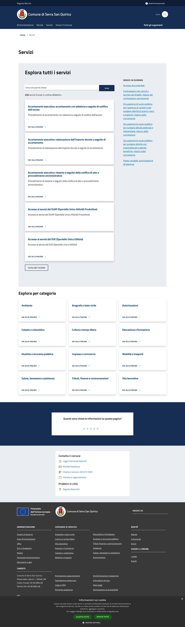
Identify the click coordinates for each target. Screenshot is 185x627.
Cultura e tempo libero (65, 539)
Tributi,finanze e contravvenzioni (107, 543)
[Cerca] (165, 14)
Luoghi (134, 556)
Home (22, 34)
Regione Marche (24, 3)
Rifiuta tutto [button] (103, 617)
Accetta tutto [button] (82, 617)
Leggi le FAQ (60, 585)
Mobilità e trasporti (63, 557)
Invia (107, 88)
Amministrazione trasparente (106, 575)
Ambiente (97, 548)
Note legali (97, 585)
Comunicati (136, 539)
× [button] (182, 599)
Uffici (19, 543)
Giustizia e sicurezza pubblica (105, 538)
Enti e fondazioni (24, 548)
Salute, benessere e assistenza (106, 552)
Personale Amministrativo (28, 557)
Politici (20, 552)
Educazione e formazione (104, 534)
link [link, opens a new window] (117, 611)
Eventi (134, 561)
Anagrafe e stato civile (65, 534)
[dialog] (92, 611)
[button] (92, 622)
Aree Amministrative (26, 539)
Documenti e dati (24, 562)
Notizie (134, 534)
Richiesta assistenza (64, 589)
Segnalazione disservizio (65, 580)
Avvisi (133, 543)
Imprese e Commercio (64, 548)
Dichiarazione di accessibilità (105, 589)
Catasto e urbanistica (64, 552)
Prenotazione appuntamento (67, 575)
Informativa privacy (101, 580)
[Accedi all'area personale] (155, 3)
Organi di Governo (25, 534)
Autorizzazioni (99, 557)
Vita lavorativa (61, 543)
